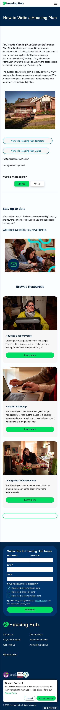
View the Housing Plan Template (27, 140)
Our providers (36, 634)
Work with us (9, 645)
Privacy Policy (10, 693)
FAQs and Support (11, 640)
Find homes (8, 661)
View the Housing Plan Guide (26, 150)
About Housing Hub (39, 645)
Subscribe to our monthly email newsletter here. (25, 230)
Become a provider (39, 640)
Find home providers (23, 661)
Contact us (8, 634)
